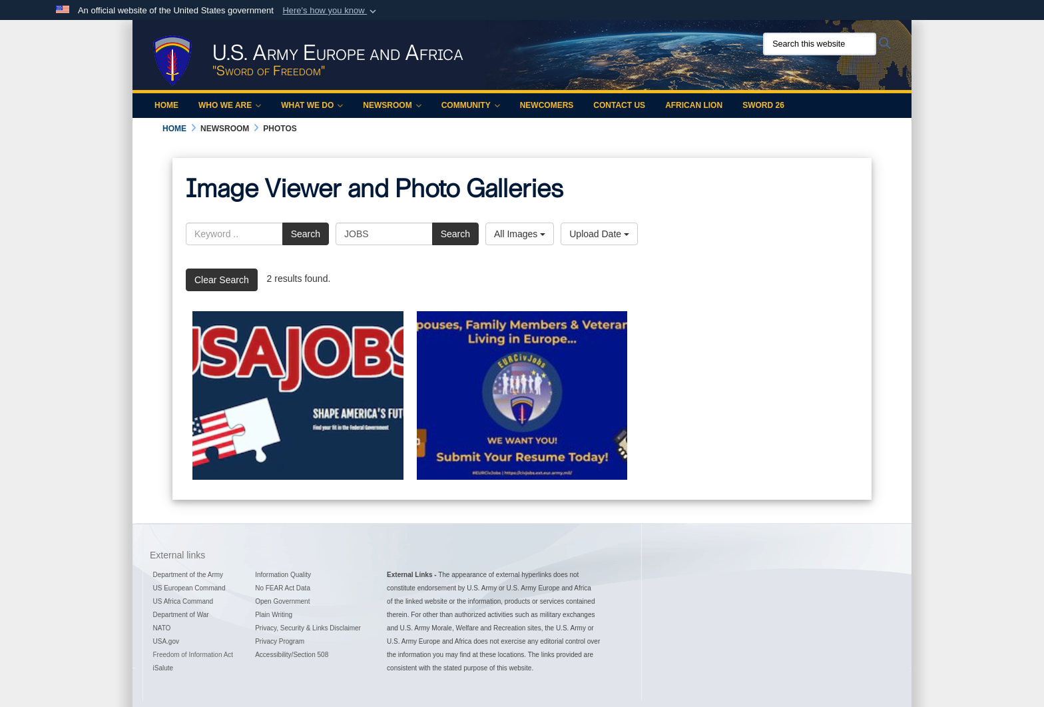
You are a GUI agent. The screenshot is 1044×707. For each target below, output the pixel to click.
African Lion (693, 105)
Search (305, 234)
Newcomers (547, 105)
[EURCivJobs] (522, 395)
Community (470, 105)
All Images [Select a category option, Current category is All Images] (519, 234)
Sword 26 (763, 105)
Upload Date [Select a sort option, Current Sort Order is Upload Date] (599, 234)
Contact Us (619, 105)
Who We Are (229, 105)
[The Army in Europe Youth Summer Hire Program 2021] (297, 395)
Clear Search (221, 280)
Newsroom (392, 105)
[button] (330, 10)
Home (166, 105)
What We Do (312, 105)
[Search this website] (819, 44)
